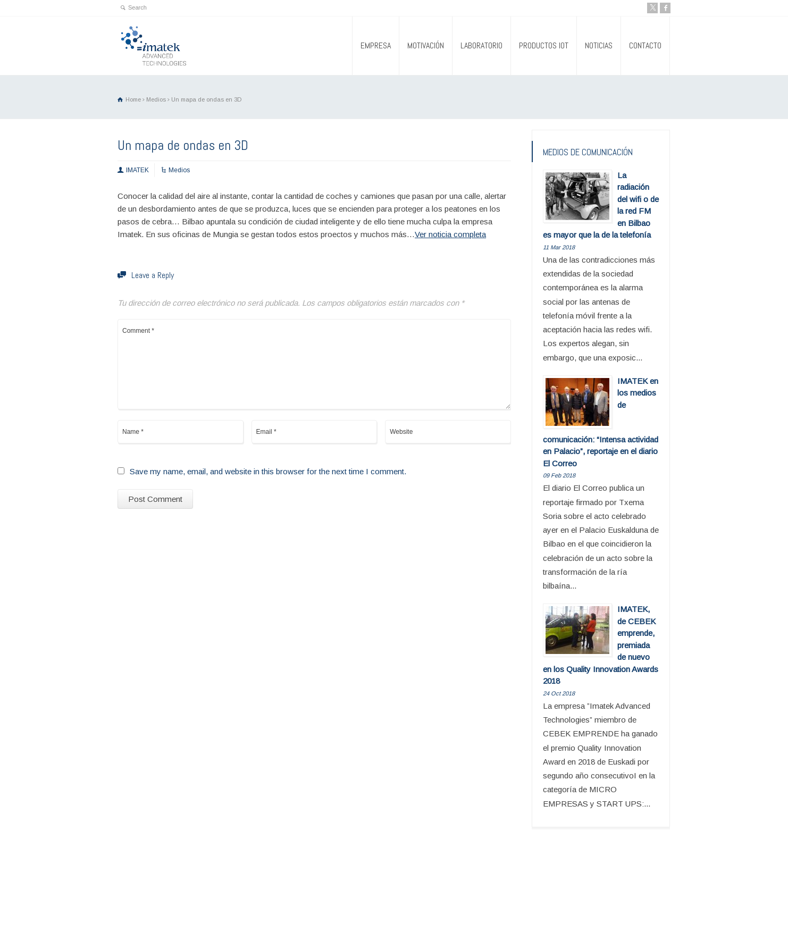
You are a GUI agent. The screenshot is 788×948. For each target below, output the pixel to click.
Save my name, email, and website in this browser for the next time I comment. (268, 471)
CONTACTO (645, 45)
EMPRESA (376, 45)
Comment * (314, 364)
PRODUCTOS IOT (543, 45)
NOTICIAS (599, 45)
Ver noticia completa (450, 234)
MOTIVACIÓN (425, 45)
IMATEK (137, 170)
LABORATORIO (481, 45)
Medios (179, 170)
